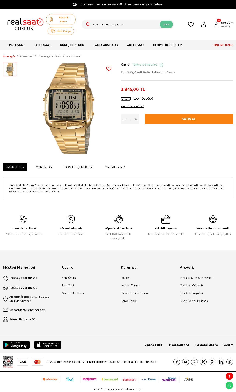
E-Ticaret (109, 389)
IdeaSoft (98, 389)
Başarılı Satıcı (59, 19)
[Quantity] (130, 119)
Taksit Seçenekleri (132, 106)
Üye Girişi (68, 285)
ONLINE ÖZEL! (223, 45)
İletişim (125, 277)
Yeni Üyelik (69, 277)
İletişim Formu (130, 285)
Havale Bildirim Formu (135, 293)
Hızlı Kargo (61, 31)
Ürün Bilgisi (15, 167)
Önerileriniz (115, 167)
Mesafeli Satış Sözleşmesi (196, 277)
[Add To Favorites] (108, 68)
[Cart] (223, 24)
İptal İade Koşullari (191, 293)
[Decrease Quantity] (123, 119)
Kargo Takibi (129, 301)
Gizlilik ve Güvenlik (191, 285)
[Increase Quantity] (137, 119)
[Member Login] (203, 24)
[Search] (128, 24)
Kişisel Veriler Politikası (194, 301)
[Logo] (24, 24)
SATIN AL (189, 119)
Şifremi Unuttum (73, 293)
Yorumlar (44, 167)
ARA (166, 24)
